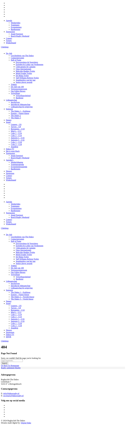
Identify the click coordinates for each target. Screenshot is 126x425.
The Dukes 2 (16, 116)
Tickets (9, 41)
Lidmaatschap (11, 100)
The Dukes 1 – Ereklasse (20, 111)
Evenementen (16, 27)
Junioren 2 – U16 (17, 140)
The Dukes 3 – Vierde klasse (22, 299)
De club (9, 53)
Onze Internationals (23, 69)
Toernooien (10, 32)
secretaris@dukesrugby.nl (13, 396)
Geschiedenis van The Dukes (22, 56)
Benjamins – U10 (18, 129)
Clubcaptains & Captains (25, 67)
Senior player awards (24, 82)
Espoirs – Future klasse (20, 113)
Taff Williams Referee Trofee (27, 78)
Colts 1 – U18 (16, 142)
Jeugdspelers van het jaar (25, 80)
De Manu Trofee (22, 76)
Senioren (9, 109)
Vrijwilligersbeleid (23, 96)
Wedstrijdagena (17, 162)
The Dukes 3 (16, 118)
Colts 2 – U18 (16, 144)
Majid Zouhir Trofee (24, 73)
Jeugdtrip (14, 147)
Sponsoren (10, 173)
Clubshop (4, 47)
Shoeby (18, 368)
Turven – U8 (16, 127)
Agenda (9, 21)
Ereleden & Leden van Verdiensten (29, 64)
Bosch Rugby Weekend (20, 36)
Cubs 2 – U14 (16, 136)
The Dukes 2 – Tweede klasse (22, 297)
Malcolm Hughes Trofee (25, 71)
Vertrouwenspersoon (19, 89)
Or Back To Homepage (10, 366)
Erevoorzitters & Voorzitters (27, 62)
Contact (9, 38)
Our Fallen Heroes (18, 91)
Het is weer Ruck (13, 151)
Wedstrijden (15, 23)
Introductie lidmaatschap (20, 104)
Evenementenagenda (19, 167)
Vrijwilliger (15, 93)
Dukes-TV (10, 149)
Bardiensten (15, 29)
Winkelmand (11, 43)
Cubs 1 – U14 (16, 133)
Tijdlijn (14, 84)
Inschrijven (15, 102)
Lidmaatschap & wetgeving (22, 107)
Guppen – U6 (16, 124)
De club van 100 (17, 87)
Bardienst (19, 98)
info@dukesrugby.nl (11, 393)
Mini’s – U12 (16, 131)
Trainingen (15, 25)
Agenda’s (9, 160)
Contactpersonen (17, 58)
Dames (8, 120)
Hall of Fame (16, 60)
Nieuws (9, 171)
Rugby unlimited (8, 368)
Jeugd (8, 122)
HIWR (8, 337)
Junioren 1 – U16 (17, 138)
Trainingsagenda (17, 164)
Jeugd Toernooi (17, 34)
